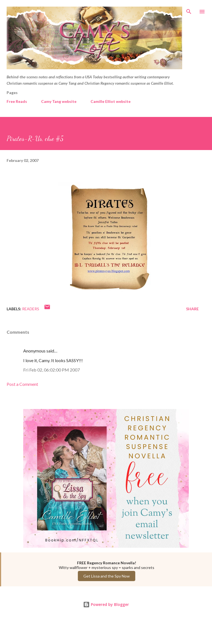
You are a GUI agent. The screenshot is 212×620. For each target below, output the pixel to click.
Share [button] (192, 308)
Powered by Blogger (106, 604)
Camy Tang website (58, 101)
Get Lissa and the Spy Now (106, 576)
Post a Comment (22, 384)
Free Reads (17, 101)
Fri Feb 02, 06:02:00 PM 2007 (51, 369)
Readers (30, 308)
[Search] (189, 10)
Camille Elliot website (111, 101)
